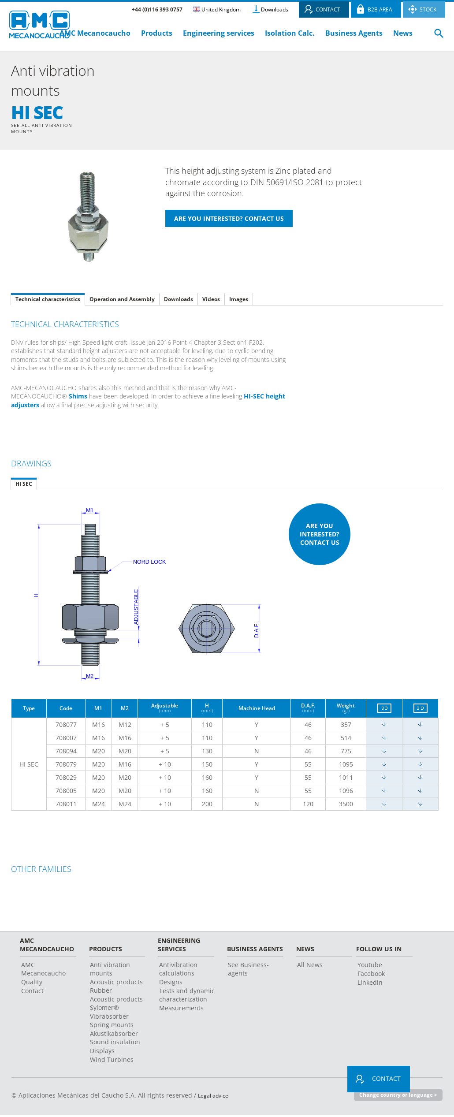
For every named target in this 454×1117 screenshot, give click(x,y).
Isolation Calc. (290, 33)
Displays (102, 1053)
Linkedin (370, 984)
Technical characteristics (47, 301)
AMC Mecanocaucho (95, 33)
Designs (170, 984)
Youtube (369, 967)
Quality (31, 984)
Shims (78, 398)
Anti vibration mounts (110, 971)
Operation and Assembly (122, 301)
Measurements (181, 1010)
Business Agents (354, 33)
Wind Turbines (112, 1061)
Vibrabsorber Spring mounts (112, 1022)
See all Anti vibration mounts (46, 129)
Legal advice (216, 1097)
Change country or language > (394, 1097)
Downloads (274, 9)
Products (156, 33)
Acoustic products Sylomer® (116, 1005)
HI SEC (23, 485)
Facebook (371, 976)
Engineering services (218, 33)
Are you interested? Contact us (319, 536)
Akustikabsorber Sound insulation (115, 1039)
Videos (211, 301)
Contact (32, 993)
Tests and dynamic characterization (187, 997)
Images (238, 301)
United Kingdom (217, 9)
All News (310, 967)
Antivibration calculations (178, 971)
